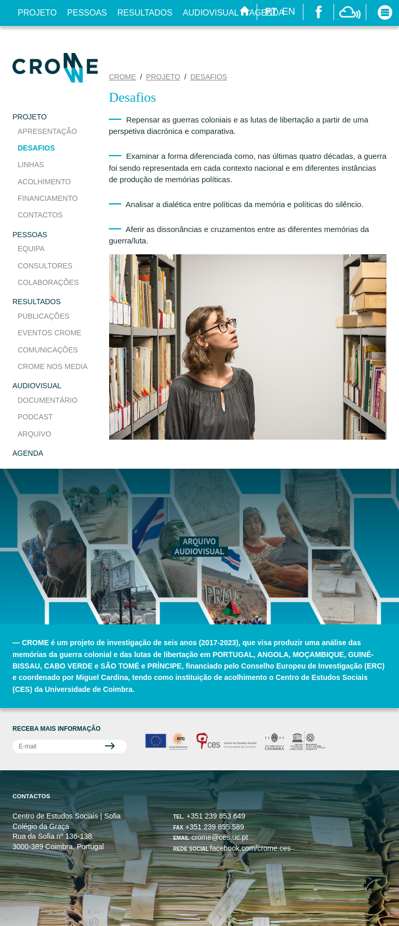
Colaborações (48, 282)
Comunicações (48, 350)
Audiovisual (211, 12)
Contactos (40, 215)
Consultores (45, 266)
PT (271, 11)
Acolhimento (44, 182)
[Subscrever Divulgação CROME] (69, 746)
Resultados (144, 12)
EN (288, 11)
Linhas (31, 164)
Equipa (31, 248)
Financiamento (48, 198)
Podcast (35, 417)
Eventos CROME (50, 333)
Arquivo (34, 434)
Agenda (27, 453)
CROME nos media (53, 366)
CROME (122, 77)
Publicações (44, 316)
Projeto (37, 12)
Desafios (36, 148)
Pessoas (87, 12)
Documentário (47, 400)
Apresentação (47, 131)
